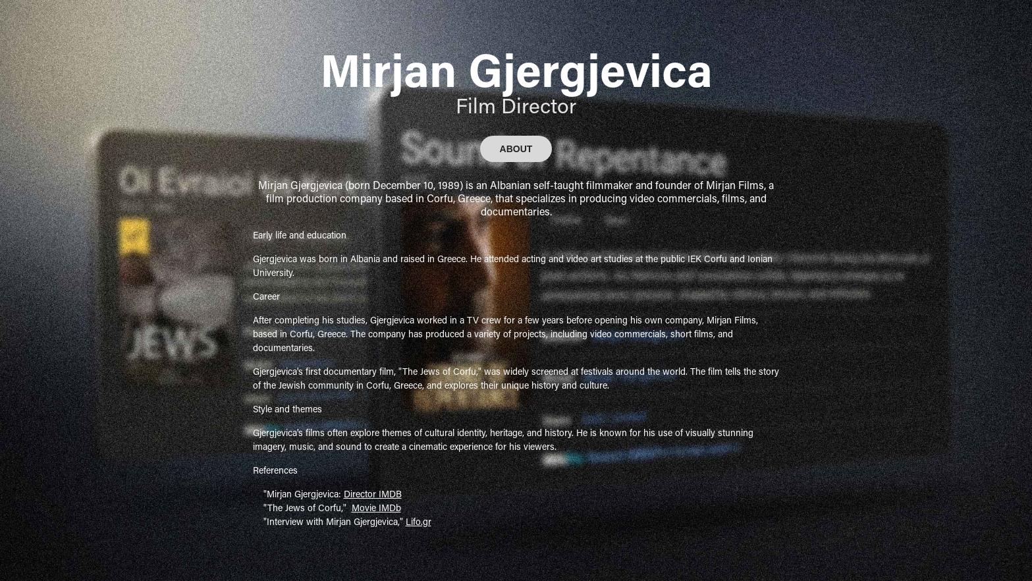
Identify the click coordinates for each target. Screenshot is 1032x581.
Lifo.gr (418, 521)
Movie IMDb (376, 507)
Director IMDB (373, 493)
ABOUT (516, 149)
